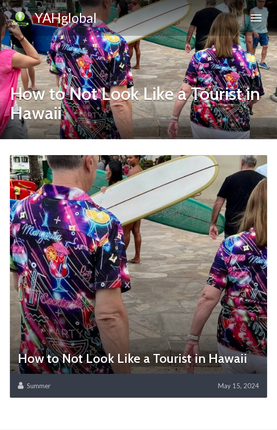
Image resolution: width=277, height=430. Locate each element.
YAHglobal (53, 19)
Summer (39, 386)
